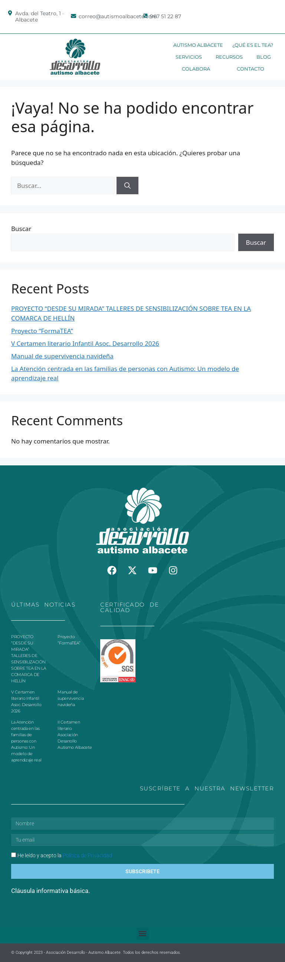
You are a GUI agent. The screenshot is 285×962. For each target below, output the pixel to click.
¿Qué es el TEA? (252, 45)
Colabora (196, 69)
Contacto (250, 69)
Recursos (229, 57)
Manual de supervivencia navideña (62, 356)
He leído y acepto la (64, 855)
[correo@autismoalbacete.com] (73, 16)
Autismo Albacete (198, 45)
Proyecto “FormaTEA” (42, 330)
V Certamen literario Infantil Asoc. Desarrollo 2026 (85, 343)
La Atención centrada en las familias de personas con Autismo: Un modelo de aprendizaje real (26, 741)
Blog (263, 57)
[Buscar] (127, 186)
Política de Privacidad (87, 855)
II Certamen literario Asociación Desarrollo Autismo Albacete (75, 734)
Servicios (189, 57)
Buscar (21, 228)
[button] (143, 933)
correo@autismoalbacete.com (118, 16)
